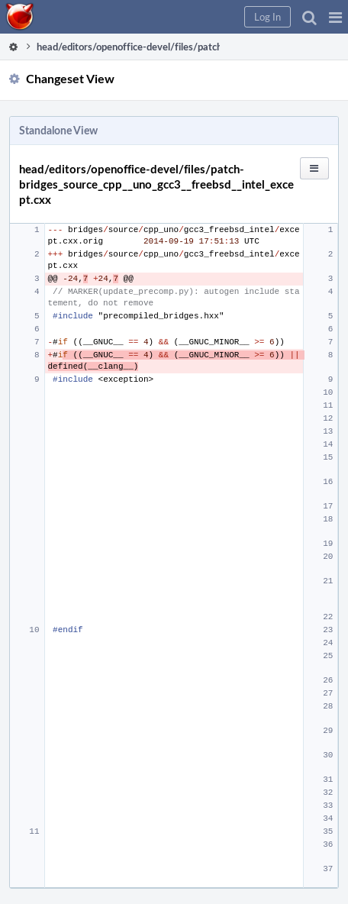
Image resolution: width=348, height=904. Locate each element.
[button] (335, 17)
